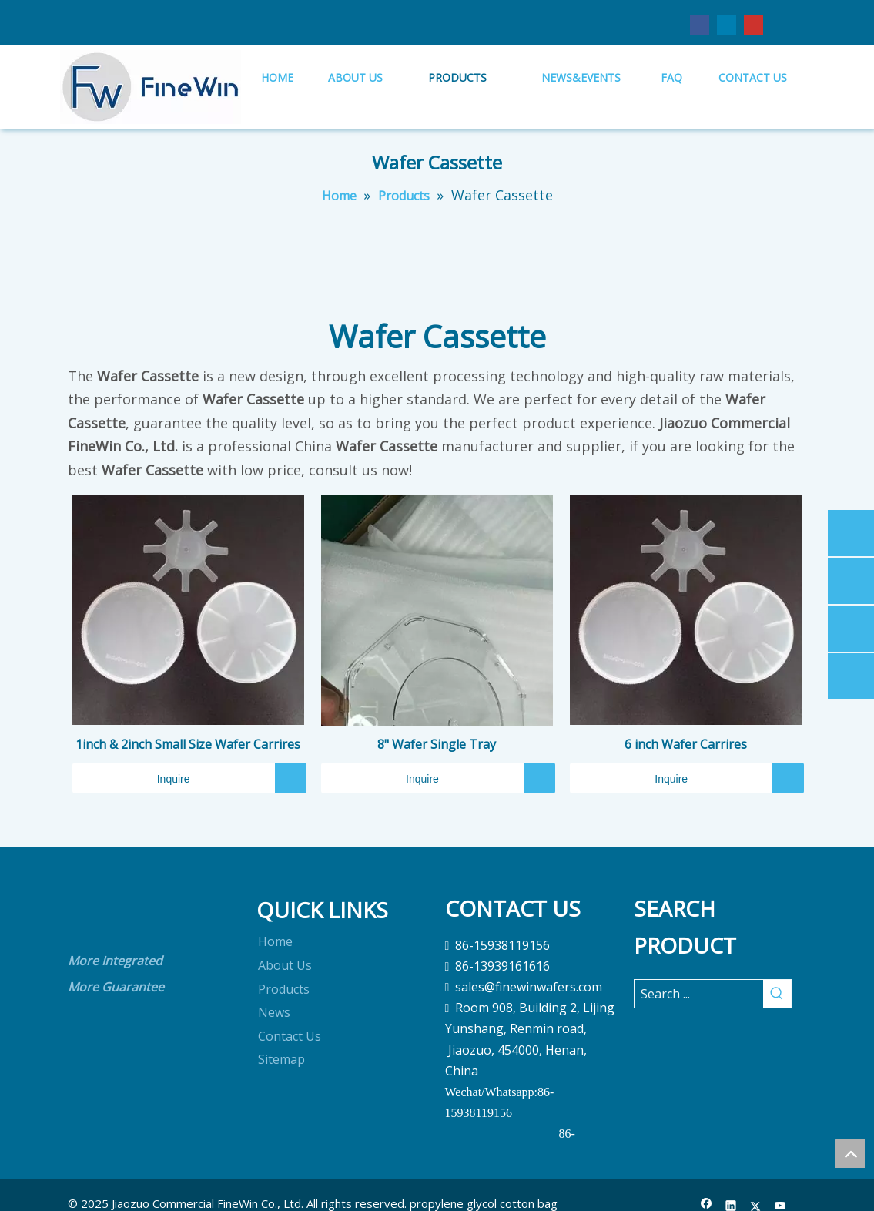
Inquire (131, 778)
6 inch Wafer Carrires (686, 744)
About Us (285, 965)
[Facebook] (699, 24)
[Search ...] (699, 994)
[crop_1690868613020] (92, 915)
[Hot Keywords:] (777, 994)
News (274, 1012)
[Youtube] (753, 24)
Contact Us (289, 1036)
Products (284, 989)
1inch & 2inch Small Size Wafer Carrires (187, 744)
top (850, 1153)
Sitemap (281, 1059)
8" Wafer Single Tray (436, 744)
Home (275, 941)
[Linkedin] (726, 24)
